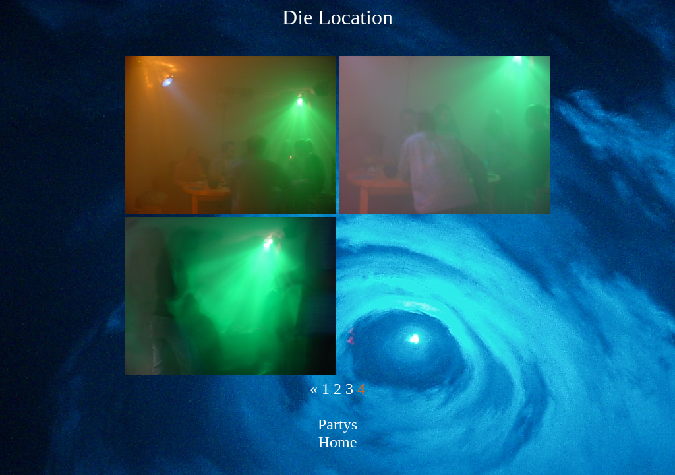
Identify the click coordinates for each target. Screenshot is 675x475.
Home (337, 442)
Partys (337, 424)
